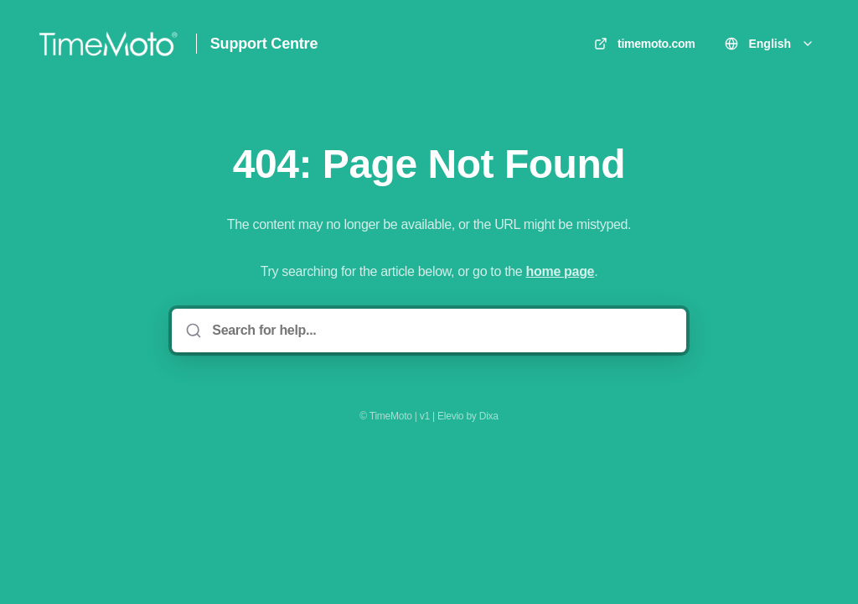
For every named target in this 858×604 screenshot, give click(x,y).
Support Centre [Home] (264, 43)
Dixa (489, 416)
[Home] (108, 43)
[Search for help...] (440, 330)
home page (560, 271)
